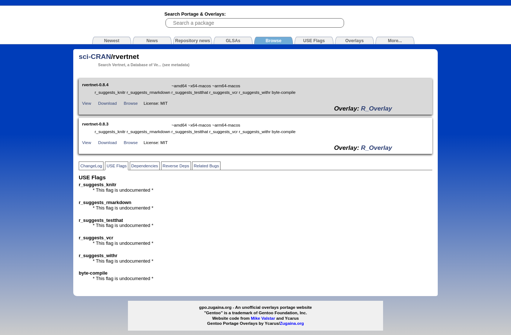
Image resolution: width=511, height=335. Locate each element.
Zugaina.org (292, 323)
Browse (131, 103)
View (86, 103)
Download (107, 103)
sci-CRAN (95, 56)
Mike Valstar (263, 318)
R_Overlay (376, 108)
